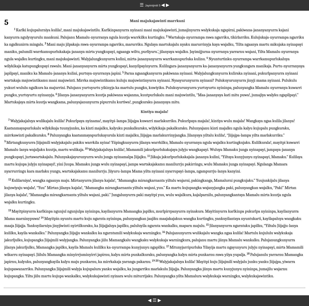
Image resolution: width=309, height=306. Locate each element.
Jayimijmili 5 (153, 5)
